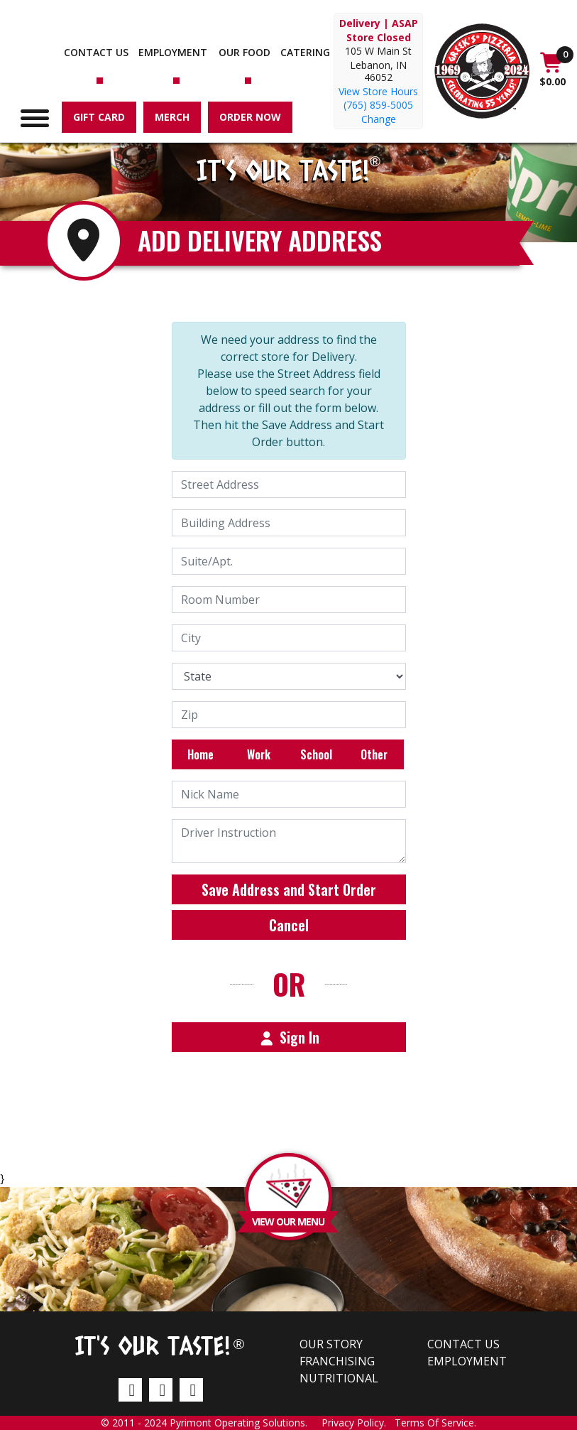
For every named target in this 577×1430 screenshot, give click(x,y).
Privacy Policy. (358, 1422)
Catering (305, 52)
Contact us (96, 52)
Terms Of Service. (435, 1422)
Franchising (337, 1361)
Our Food (244, 52)
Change (378, 119)
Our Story (331, 1344)
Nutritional (339, 1378)
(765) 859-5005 (378, 105)
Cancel (289, 925)
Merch (172, 117)
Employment (172, 52)
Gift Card (99, 117)
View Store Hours (378, 91)
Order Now (250, 117)
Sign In (288, 1037)
